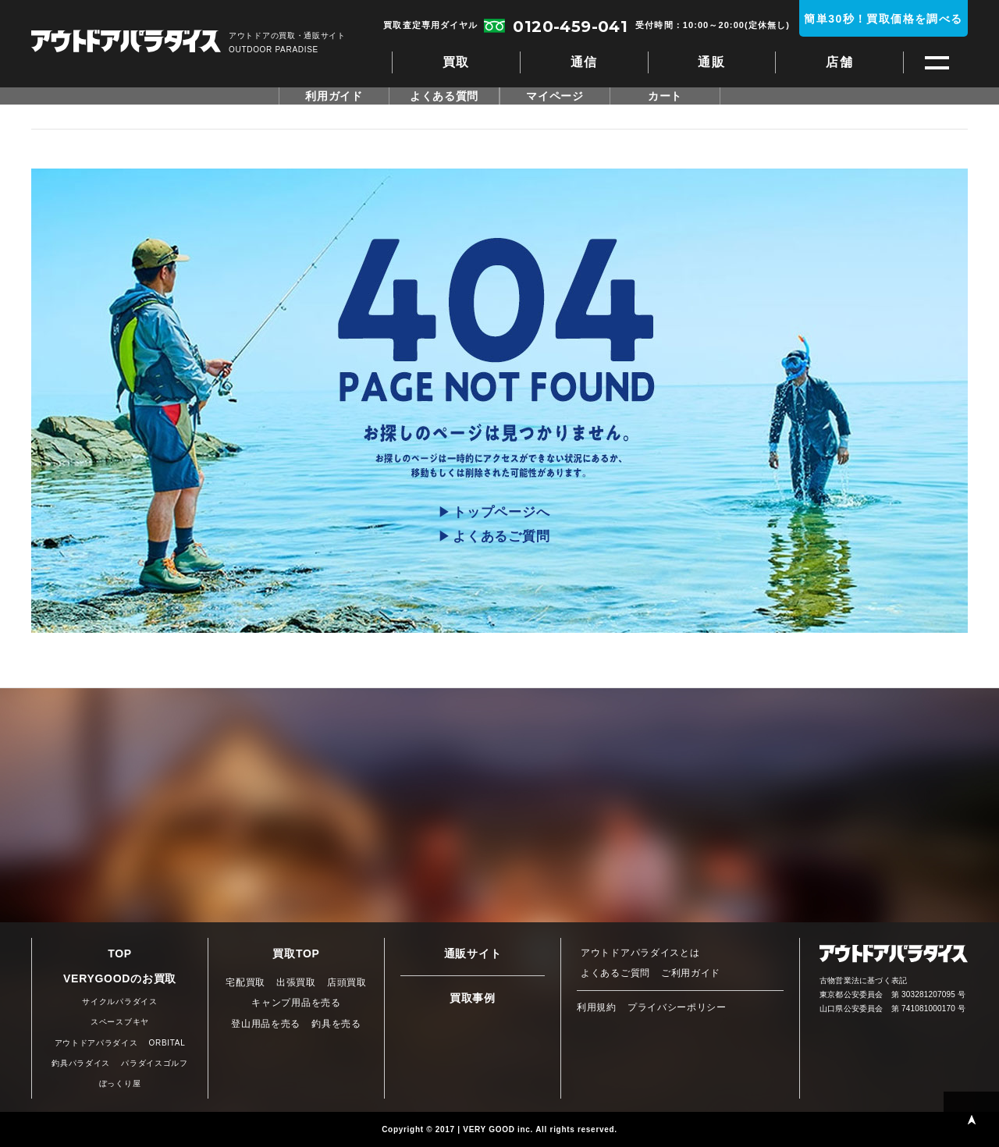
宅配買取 (245, 982)
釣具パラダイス (81, 1063)
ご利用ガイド (690, 973)
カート (665, 96)
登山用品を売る (265, 1023)
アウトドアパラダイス (126, 42)
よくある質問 (444, 96)
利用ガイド (334, 96)
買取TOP (295, 953)
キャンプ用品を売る (295, 1002)
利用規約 (597, 1007)
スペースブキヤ (120, 1021)
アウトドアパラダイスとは (640, 952)
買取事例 (473, 998)
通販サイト (473, 953)
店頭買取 (347, 982)
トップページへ (501, 512)
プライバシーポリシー (677, 1007)
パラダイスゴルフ (154, 1063)
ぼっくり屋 (120, 1083)
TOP (120, 953)
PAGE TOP (971, 1119)
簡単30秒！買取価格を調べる (883, 18)
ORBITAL (167, 1043)
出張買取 (296, 982)
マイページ (555, 96)
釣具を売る (336, 1023)
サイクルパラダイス (119, 1001)
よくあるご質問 (501, 536)
